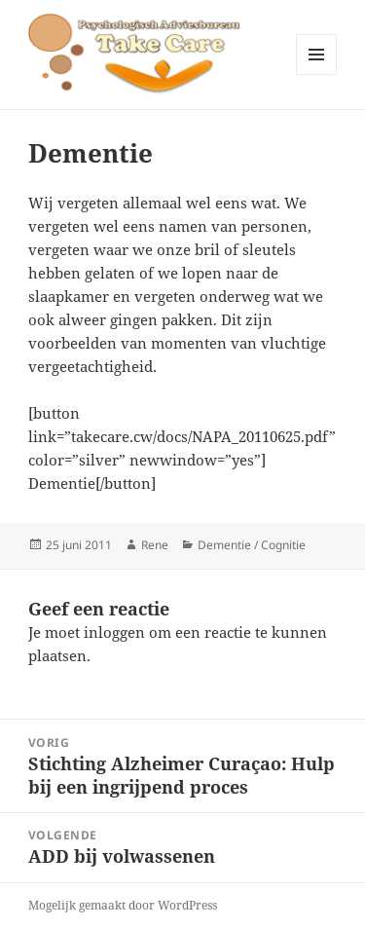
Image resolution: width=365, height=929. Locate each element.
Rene (154, 545)
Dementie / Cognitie (252, 545)
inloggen (114, 632)
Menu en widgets (317, 74)
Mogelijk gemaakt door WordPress (122, 905)
